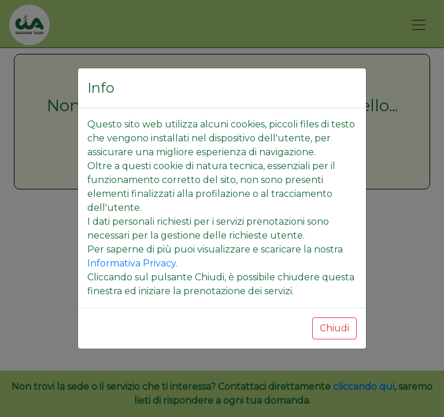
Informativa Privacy (131, 263)
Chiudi (334, 328)
